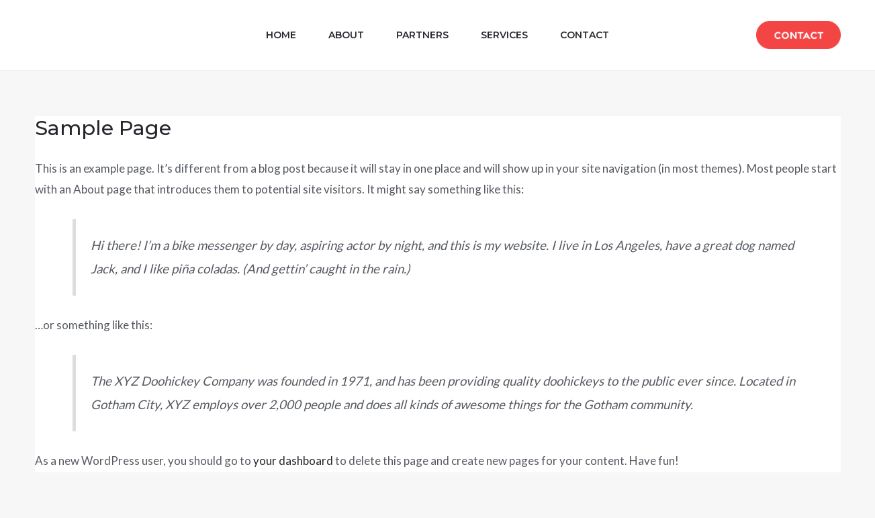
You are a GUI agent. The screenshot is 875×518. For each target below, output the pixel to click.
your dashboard (293, 461)
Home (281, 35)
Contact (584, 35)
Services (504, 35)
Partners (422, 35)
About (346, 35)
